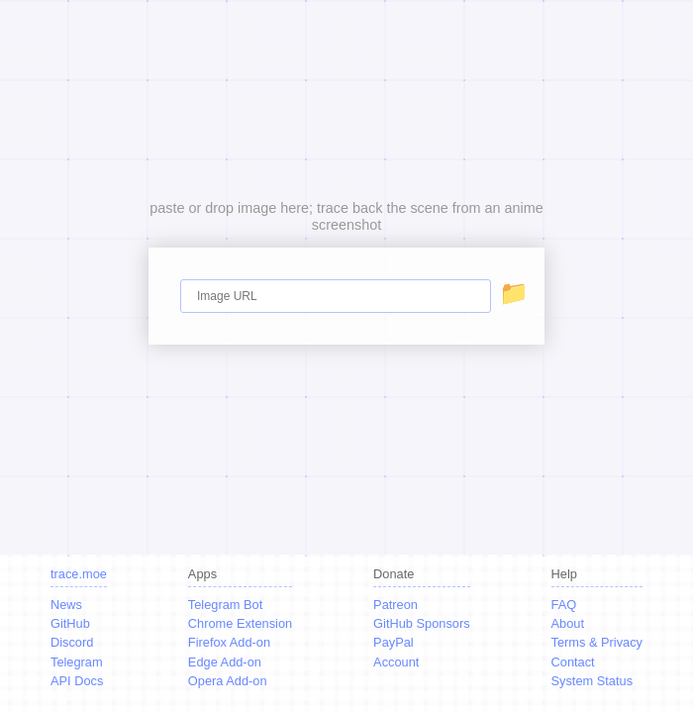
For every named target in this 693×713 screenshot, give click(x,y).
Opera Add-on (227, 680)
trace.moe (78, 573)
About (567, 623)
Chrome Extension (240, 623)
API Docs (76, 680)
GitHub (70, 623)
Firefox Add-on (229, 642)
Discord (71, 642)
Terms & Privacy (597, 642)
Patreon (395, 604)
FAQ (564, 604)
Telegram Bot (225, 604)
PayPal (393, 642)
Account (396, 662)
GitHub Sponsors (421, 623)
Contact (573, 662)
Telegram (76, 662)
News (66, 604)
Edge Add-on (224, 662)
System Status (592, 680)
